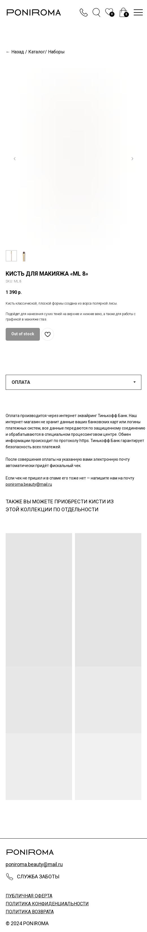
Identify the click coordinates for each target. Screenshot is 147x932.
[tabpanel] (73, 449)
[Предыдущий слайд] (14, 158)
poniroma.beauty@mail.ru (29, 484)
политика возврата (30, 911)
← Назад (15, 52)
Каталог (36, 52)
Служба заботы (38, 876)
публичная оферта (29, 896)
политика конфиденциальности (47, 903)
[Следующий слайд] (132, 158)
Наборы (56, 52)
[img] (123, 12)
